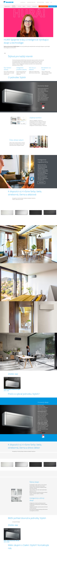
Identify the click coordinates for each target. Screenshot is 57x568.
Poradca (29, 6)
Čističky (19, 6)
